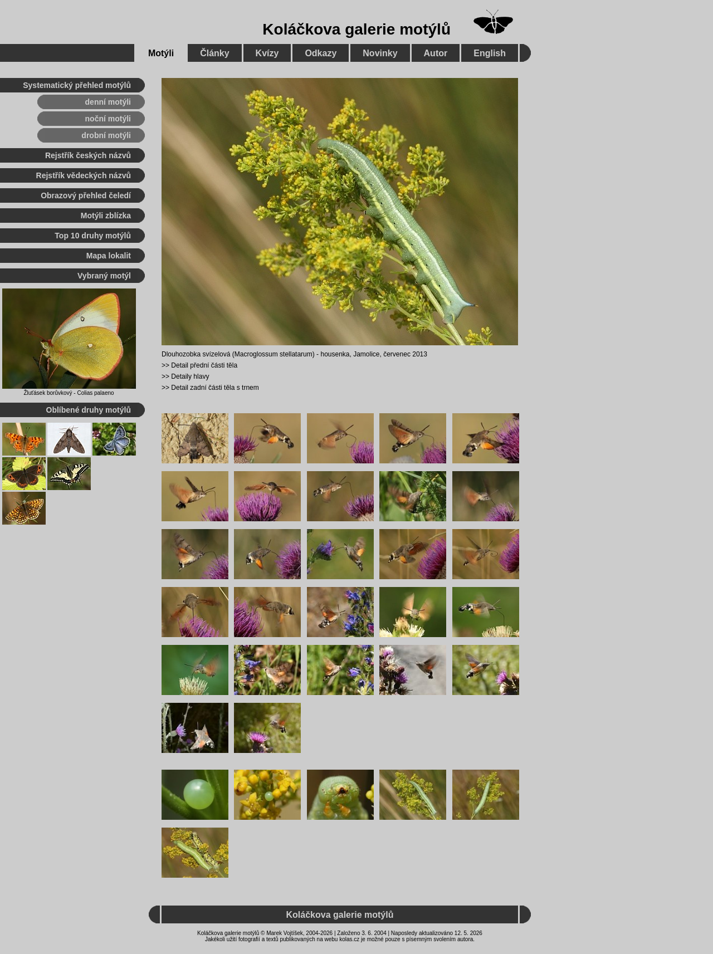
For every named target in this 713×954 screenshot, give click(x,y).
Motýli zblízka (106, 215)
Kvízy (267, 53)
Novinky (380, 53)
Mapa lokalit (108, 255)
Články (214, 53)
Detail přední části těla (204, 365)
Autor (436, 53)
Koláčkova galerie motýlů (356, 29)
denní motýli (108, 101)
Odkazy (320, 53)
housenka (334, 354)
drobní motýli (106, 135)
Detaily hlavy (190, 376)
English (489, 53)
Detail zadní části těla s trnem (214, 388)
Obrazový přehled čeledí (86, 195)
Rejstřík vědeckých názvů (83, 175)
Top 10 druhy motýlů (93, 235)
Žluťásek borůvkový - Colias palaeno (68, 393)
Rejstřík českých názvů (88, 155)
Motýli (161, 53)
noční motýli (108, 118)
